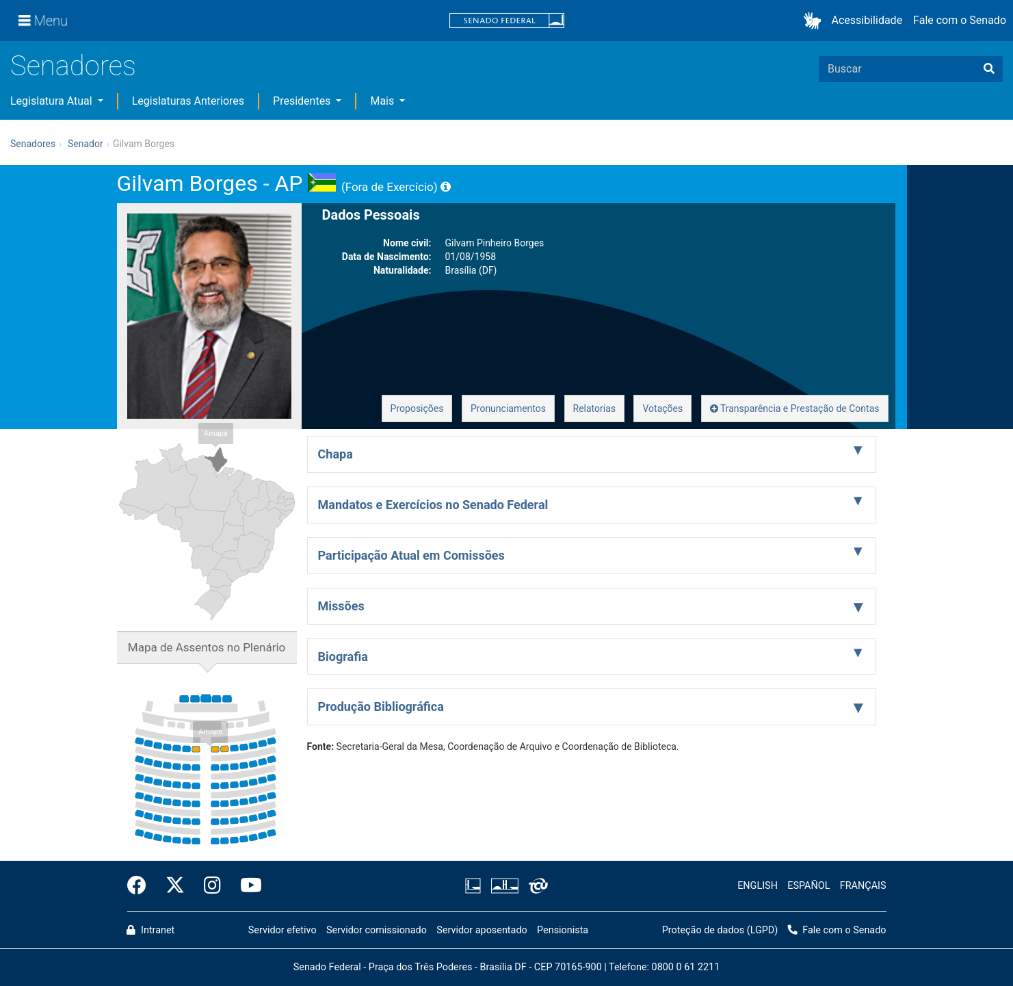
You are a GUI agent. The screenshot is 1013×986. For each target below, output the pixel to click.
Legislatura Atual (52, 100)
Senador (85, 143)
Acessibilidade (867, 20)
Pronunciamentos (508, 408)
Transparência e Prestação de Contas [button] (795, 408)
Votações (662, 408)
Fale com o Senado (959, 20)
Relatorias (594, 408)
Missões (341, 606)
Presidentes (303, 100)
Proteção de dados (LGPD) (720, 930)
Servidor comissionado (376, 930)
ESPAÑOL (808, 886)
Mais (383, 100)
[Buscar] (989, 69)
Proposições (417, 408)
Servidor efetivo (282, 930)
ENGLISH (757, 886)
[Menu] (43, 20)
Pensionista (562, 930)
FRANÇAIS (863, 886)
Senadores (73, 66)
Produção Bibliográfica (381, 706)
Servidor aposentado (481, 930)
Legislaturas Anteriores (188, 100)
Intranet (150, 930)
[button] (815, 21)
